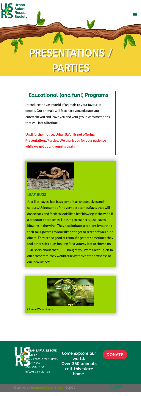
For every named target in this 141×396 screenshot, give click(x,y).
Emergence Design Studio (47, 387)
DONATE (115, 354)
